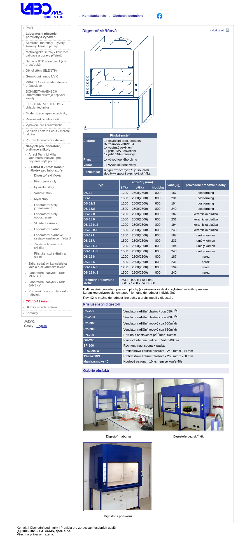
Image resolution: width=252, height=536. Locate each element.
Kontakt (22, 527)
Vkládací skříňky (45, 223)
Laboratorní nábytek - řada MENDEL (47, 274)
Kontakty (32, 313)
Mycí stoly (41, 199)
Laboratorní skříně (47, 229)
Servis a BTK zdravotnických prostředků (46, 63)
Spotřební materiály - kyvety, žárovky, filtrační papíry (45, 44)
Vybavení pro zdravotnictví (44, 125)
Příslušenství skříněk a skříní (50, 255)
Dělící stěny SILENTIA (41, 70)
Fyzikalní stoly (44, 187)
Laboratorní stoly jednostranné (45, 206)
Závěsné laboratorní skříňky (48, 246)
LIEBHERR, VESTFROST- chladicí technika (44, 105)
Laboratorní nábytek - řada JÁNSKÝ (47, 283)
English (41, 326)
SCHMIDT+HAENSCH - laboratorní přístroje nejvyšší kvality (45, 95)
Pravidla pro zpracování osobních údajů (88, 527)
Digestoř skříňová (47, 175)
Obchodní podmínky (44, 527)
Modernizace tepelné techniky (46, 113)
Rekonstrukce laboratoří (42, 119)
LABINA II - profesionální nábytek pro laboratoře (47, 168)
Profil (29, 27)
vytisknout (217, 30)
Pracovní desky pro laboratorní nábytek (50, 293)
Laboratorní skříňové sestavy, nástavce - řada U (52, 236)
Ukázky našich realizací (42, 307)
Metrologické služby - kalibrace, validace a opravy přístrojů (47, 53)
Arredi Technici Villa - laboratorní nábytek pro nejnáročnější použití (45, 158)
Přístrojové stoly (45, 181)
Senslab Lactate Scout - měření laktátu (48, 132)
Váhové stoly (43, 193)
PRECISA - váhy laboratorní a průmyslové (46, 84)
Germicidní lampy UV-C (42, 76)
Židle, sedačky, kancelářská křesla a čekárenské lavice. (48, 265)
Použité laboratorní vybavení (46, 140)
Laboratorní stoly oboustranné (45, 215)
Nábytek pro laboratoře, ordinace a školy (43, 147)
